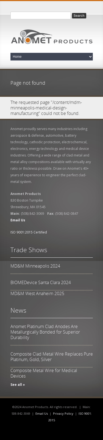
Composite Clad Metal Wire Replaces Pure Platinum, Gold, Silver (51, 356)
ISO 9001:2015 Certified (28, 232)
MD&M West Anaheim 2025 (37, 293)
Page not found (27, 82)
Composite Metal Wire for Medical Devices (43, 373)
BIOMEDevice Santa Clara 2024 (40, 282)
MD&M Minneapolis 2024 (35, 266)
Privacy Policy (63, 413)
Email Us (41, 413)
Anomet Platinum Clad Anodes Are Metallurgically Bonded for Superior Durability (45, 331)
